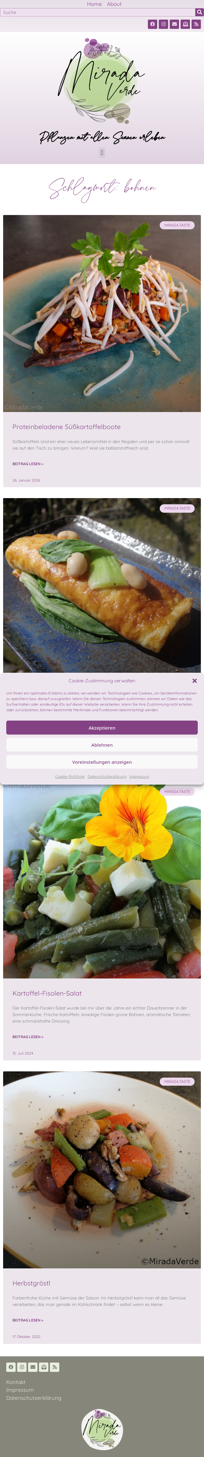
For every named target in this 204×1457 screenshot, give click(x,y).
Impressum (139, 776)
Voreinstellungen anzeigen (102, 762)
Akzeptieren (102, 728)
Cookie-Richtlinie (70, 776)
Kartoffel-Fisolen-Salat (47, 993)
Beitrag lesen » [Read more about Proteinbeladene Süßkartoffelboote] (27, 463)
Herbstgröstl (31, 1283)
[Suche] (199, 12)
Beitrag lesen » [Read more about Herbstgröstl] (27, 1320)
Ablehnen (102, 745)
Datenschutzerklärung (107, 776)
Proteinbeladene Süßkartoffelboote (66, 427)
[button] (195, 681)
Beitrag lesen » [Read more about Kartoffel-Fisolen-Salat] (27, 1036)
